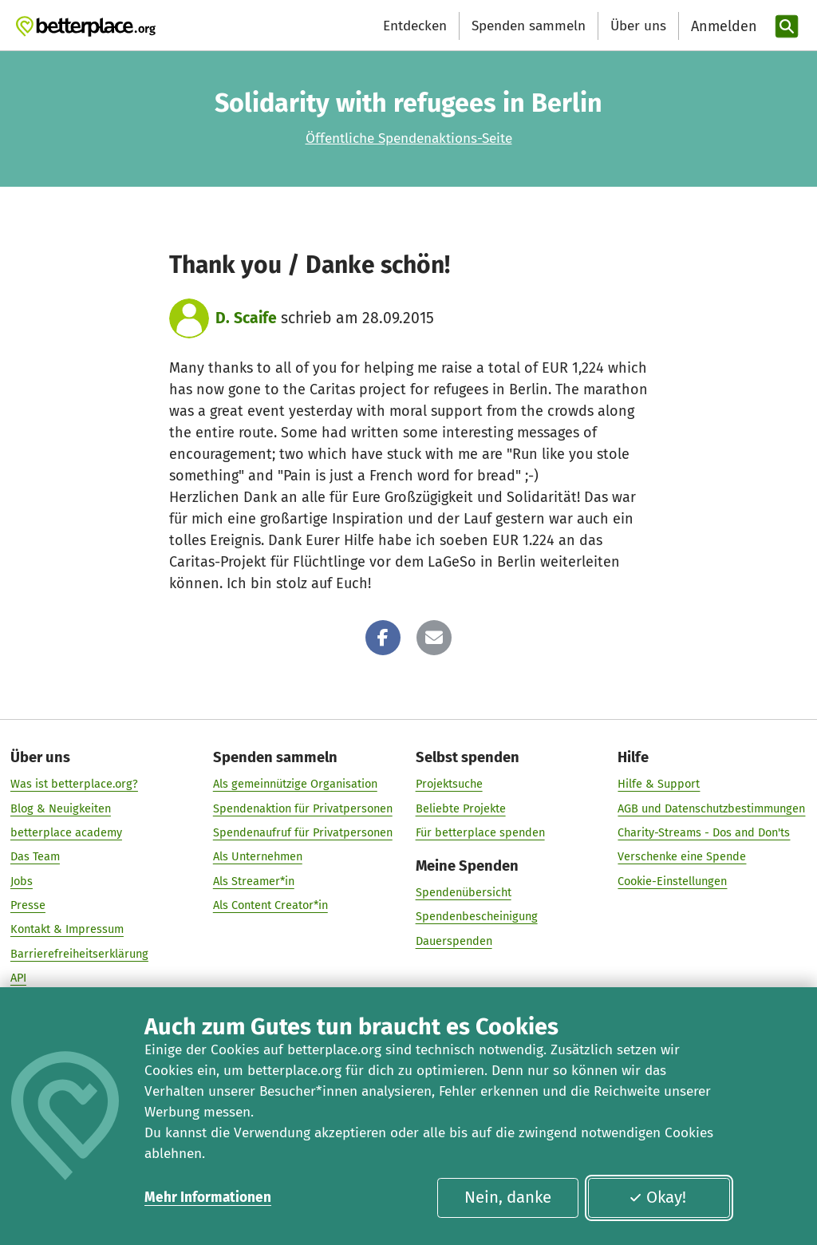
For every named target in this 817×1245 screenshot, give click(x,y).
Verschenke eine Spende (682, 857)
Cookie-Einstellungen (672, 881)
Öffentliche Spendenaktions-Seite (409, 138)
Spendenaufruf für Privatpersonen (303, 832)
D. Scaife (246, 318)
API (18, 977)
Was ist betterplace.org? (74, 784)
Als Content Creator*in (270, 905)
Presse (27, 905)
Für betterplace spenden (480, 832)
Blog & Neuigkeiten (60, 808)
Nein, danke (507, 1197)
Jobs (21, 881)
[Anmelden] (722, 26)
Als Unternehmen (257, 857)
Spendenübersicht (463, 892)
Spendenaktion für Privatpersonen (303, 808)
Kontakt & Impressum (67, 930)
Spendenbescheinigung (477, 917)
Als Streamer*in (253, 881)
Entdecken (415, 26)
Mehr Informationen (207, 1197)
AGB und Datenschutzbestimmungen (711, 808)
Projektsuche (449, 784)
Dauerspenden (454, 941)
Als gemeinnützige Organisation (295, 784)
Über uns (638, 26)
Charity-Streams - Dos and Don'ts (704, 832)
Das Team (35, 857)
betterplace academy (66, 832)
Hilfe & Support (659, 784)
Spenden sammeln (529, 26)
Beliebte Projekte (461, 808)
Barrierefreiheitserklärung (79, 954)
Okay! (657, 1197)
